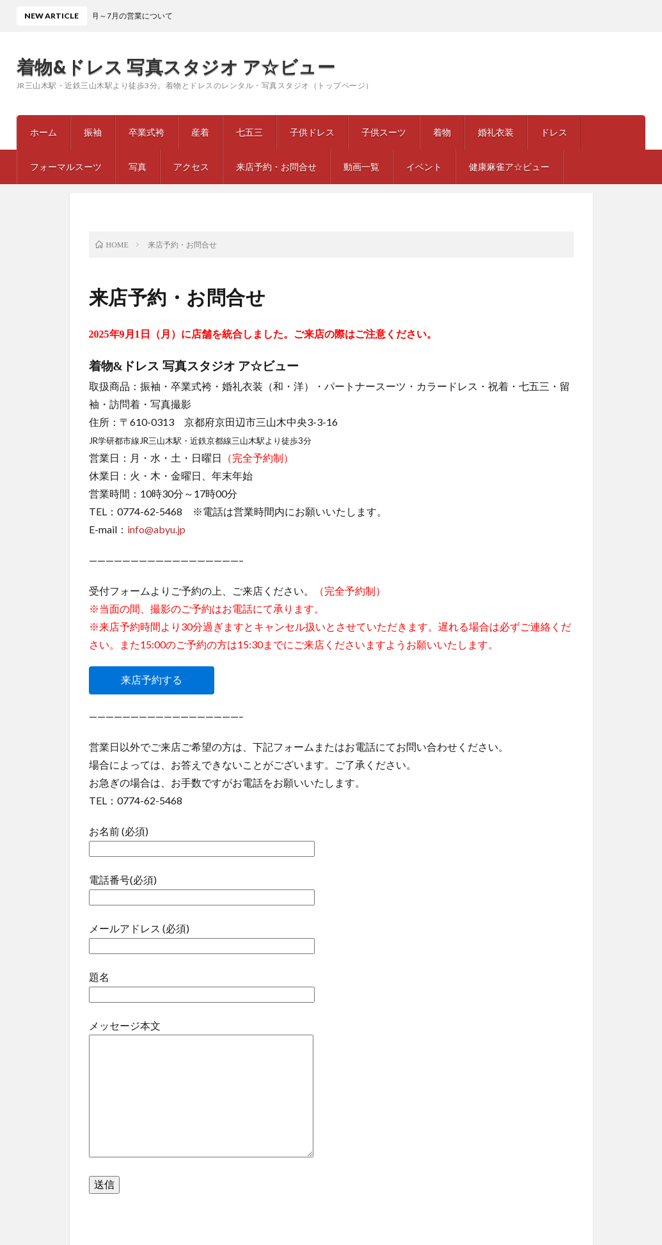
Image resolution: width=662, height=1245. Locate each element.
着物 (442, 132)
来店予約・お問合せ (276, 166)
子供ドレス (312, 132)
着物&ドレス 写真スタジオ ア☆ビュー (176, 66)
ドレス (553, 132)
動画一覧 (361, 166)
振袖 (93, 132)
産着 (200, 132)
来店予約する (151, 680)
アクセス (191, 166)
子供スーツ (383, 132)
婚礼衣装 (496, 132)
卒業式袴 (146, 132)
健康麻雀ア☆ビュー (509, 166)
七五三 (249, 132)
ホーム (43, 132)
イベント (424, 166)
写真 (137, 166)
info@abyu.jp (156, 529)
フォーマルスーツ (66, 166)
